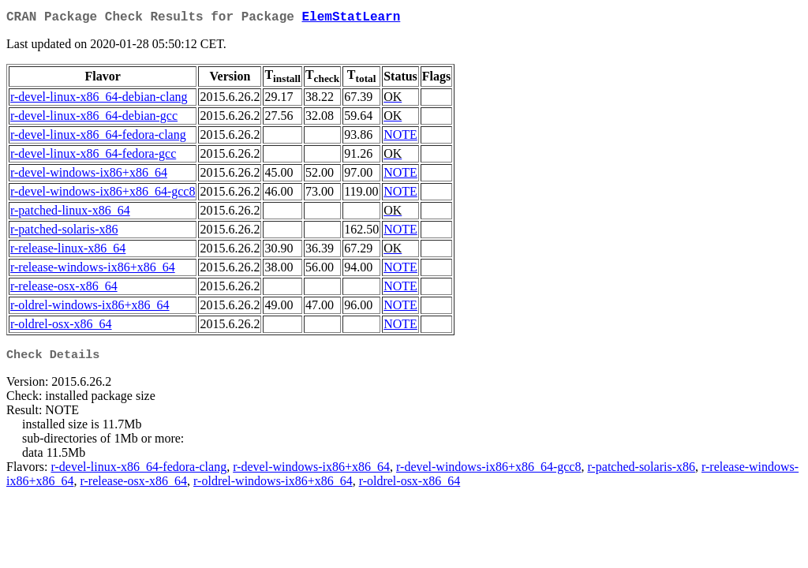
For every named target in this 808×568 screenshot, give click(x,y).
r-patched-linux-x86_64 (70, 213)
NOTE (400, 137)
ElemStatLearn (350, 19)
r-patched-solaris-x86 (64, 232)
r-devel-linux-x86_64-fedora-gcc (93, 156)
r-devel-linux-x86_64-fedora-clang (98, 137)
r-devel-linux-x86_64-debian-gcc (94, 118)
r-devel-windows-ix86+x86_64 (88, 175)
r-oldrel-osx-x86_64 (61, 327)
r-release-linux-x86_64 (67, 251)
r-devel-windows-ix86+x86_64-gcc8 (102, 194)
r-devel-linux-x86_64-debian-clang (98, 99)
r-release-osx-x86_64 (64, 289)
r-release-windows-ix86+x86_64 (92, 270)
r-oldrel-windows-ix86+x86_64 (90, 308)
